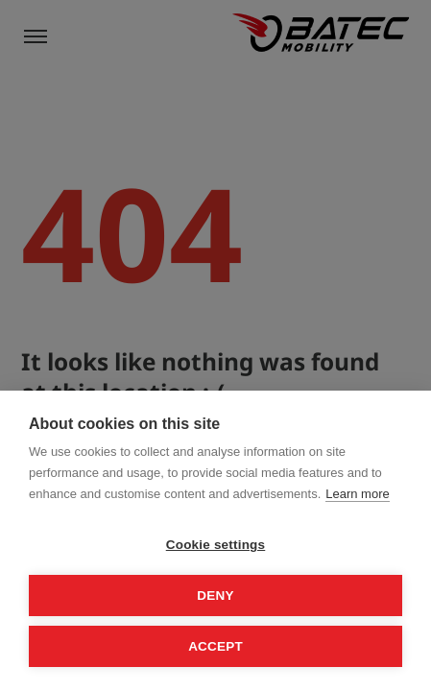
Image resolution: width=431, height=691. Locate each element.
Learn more (357, 494)
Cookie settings (216, 544)
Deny (215, 595)
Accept (215, 646)
